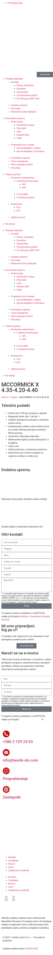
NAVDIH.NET (32, 948)
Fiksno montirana (25, 85)
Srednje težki (23, 135)
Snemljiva (21, 88)
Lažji (19, 131)
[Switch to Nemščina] (15, 14)
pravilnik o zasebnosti (30, 616)
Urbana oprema (13, 174)
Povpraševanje (15, 778)
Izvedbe (15, 82)
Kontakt (12, 857)
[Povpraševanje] (6, 770)
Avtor (10, 867)
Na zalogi (15, 108)
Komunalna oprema (15, 118)
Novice (11, 864)
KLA (19, 207)
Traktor (13, 397)
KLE (18, 210)
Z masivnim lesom (26, 197)
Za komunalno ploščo (27, 95)
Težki (19, 138)
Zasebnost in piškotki (18, 870)
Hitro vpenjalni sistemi (22, 164)
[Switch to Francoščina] (20, 14)
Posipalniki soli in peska (22, 144)
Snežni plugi (17, 121)
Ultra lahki (21, 128)
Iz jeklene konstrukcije (27, 181)
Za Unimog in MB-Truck (28, 98)
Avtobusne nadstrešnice (23, 177)
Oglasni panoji (18, 217)
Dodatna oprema (19, 105)
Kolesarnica (17, 204)
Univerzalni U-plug (25, 125)
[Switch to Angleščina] (10, 14)
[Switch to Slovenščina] (5, 14)
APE (24, 187)
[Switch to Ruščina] (26, 14)
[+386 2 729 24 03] (6, 734)
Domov (4, 397)
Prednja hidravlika (14, 78)
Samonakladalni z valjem (29, 148)
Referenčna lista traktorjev (23, 111)
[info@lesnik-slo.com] (6, 752)
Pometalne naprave (20, 158)
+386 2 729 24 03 (18, 741)
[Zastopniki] (6, 789)
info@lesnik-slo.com (20, 760)
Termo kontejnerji (19, 161)
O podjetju (13, 860)
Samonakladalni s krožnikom (31, 151)
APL (24, 184)
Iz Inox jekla (22, 194)
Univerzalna (22, 92)
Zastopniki (12, 797)
